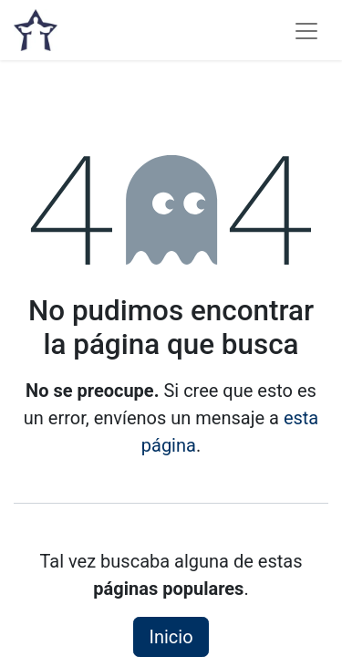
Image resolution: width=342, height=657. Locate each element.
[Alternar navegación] (306, 30)
